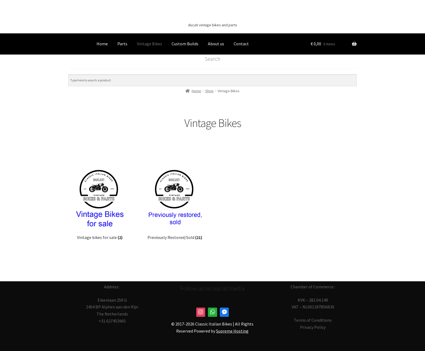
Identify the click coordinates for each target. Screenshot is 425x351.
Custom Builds (185, 43)
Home (102, 43)
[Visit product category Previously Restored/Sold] (175, 203)
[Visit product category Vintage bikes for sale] (99, 203)
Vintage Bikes (149, 43)
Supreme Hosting (232, 331)
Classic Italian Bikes (212, 16)
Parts (122, 43)
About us (216, 43)
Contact (241, 43)
